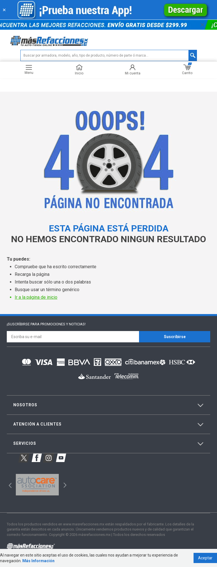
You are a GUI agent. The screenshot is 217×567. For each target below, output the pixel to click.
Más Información (38, 561)
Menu (29, 69)
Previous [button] (8, 484)
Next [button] (64, 484)
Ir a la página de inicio (36, 297)
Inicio (79, 70)
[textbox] (108, 55)
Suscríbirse (175, 336)
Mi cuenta (132, 70)
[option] (37, 484)
